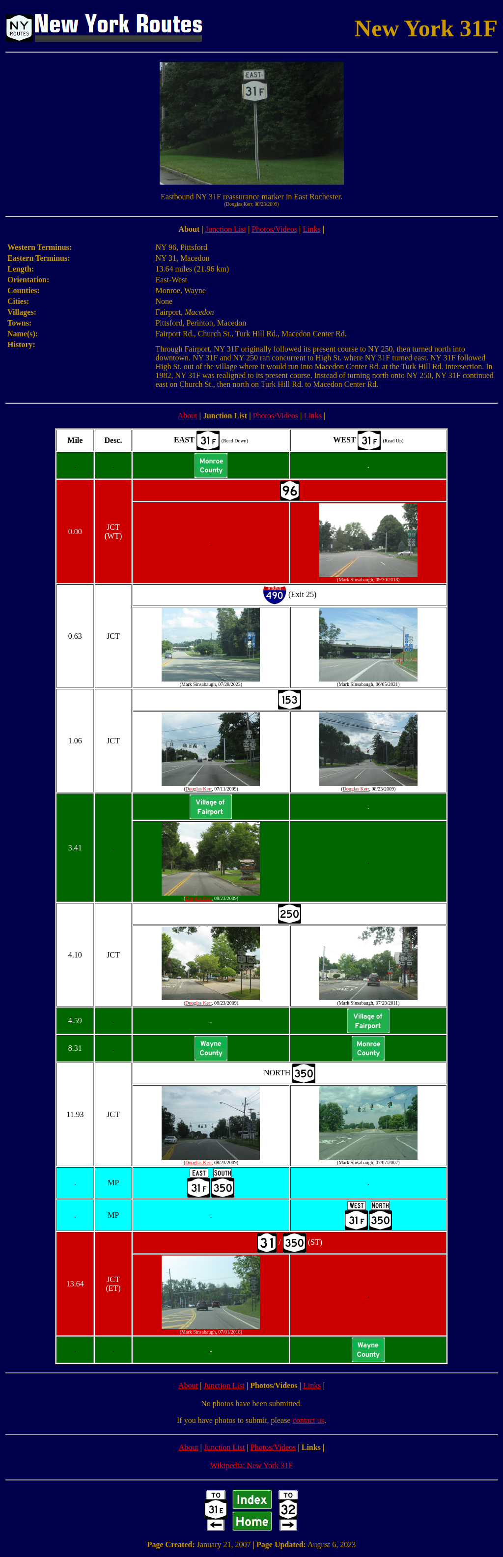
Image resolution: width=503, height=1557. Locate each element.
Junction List (225, 229)
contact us (308, 1420)
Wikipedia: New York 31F (251, 1465)
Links (311, 229)
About (187, 415)
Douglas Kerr (199, 789)
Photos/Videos (274, 229)
